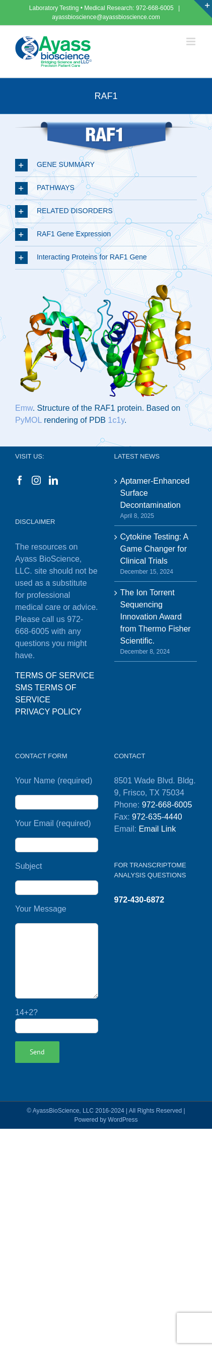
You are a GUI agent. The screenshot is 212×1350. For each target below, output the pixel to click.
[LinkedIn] (53, 480)
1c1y (116, 420)
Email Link (157, 829)
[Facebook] (19, 480)
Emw (24, 408)
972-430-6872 (139, 899)
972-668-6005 (155, 8)
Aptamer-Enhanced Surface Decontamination (155, 493)
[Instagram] (36, 480)
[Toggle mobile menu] (191, 41)
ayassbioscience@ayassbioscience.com (106, 17)
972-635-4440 (157, 817)
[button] (106, 165)
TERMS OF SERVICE (54, 675)
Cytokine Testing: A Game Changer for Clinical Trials (154, 548)
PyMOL (28, 420)
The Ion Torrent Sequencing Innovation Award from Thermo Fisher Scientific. (155, 616)
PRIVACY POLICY (48, 711)
